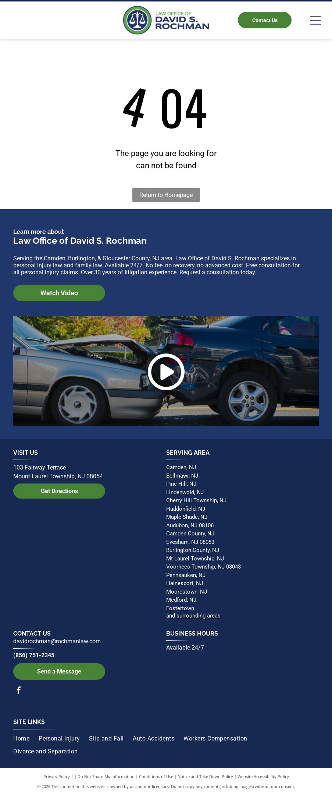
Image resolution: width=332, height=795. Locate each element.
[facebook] (18, 691)
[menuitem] (26, 738)
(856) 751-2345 (33, 655)
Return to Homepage (166, 194)
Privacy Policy (56, 776)
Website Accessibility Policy (263, 776)
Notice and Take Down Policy (205, 776)
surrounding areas (198, 615)
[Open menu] (315, 20)
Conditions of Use (156, 776)
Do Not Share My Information (106, 776)
